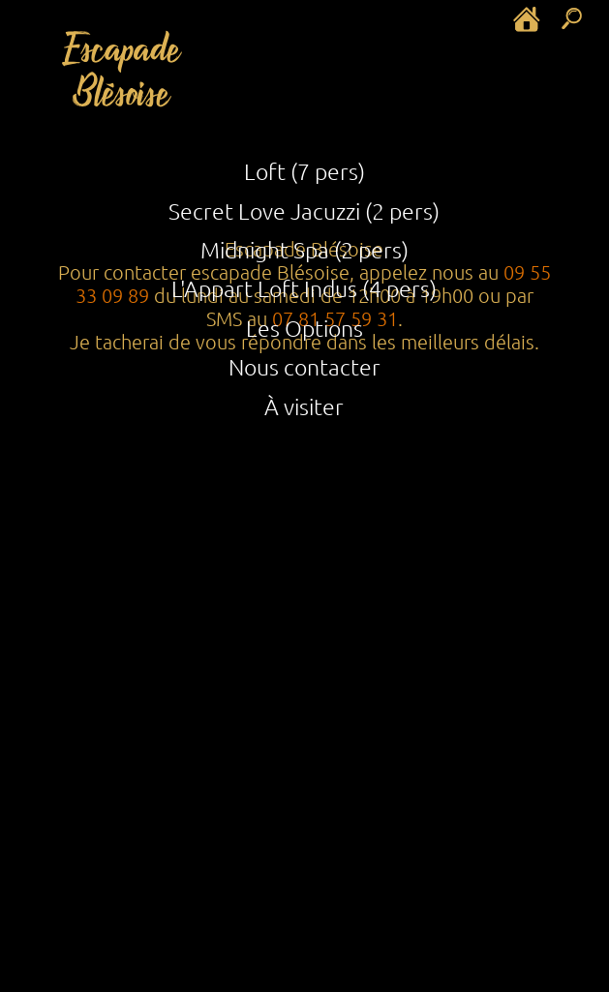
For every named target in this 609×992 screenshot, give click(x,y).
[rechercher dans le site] (572, 18)
